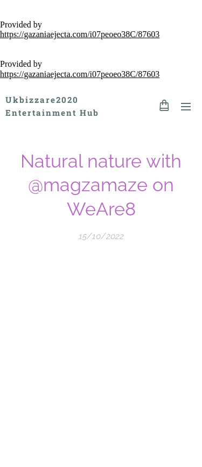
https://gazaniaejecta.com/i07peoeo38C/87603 (79, 34)
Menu (186, 106)
